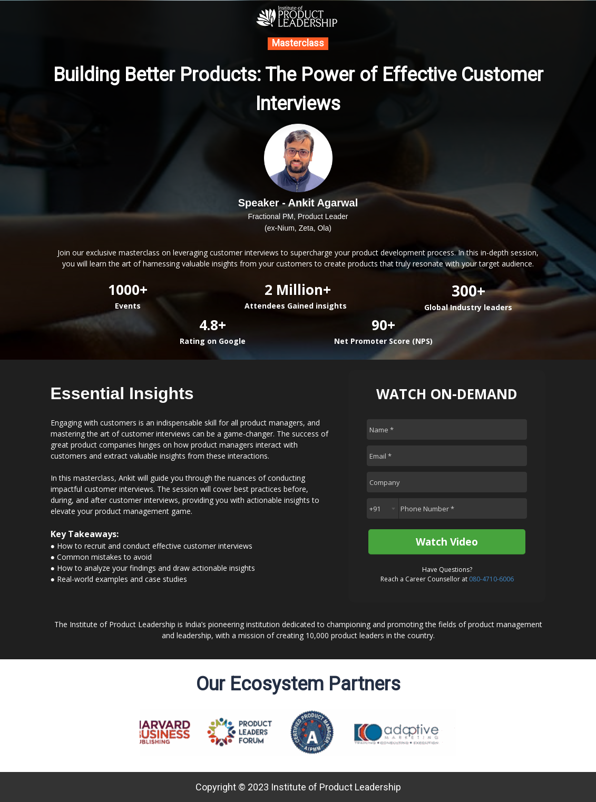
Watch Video (447, 542)
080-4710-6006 (491, 579)
